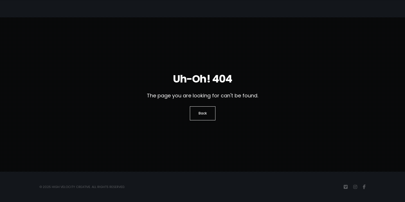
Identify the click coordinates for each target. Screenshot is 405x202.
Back (203, 113)
